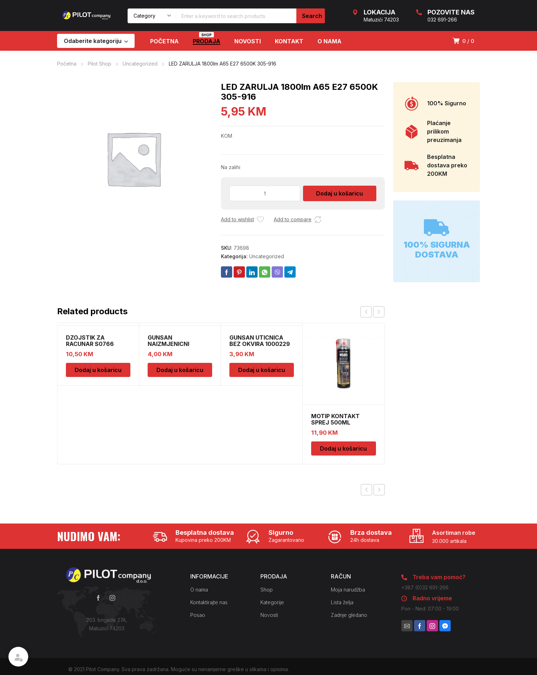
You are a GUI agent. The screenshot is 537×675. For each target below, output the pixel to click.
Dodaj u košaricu (339, 193)
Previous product (366, 489)
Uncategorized (140, 64)
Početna (66, 64)
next (378, 311)
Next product (379, 489)
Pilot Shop (99, 64)
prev (366, 311)
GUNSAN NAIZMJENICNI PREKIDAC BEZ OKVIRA (179, 344)
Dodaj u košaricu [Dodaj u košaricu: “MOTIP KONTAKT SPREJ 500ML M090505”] (343, 448)
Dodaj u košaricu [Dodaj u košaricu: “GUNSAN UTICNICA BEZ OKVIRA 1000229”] (261, 369)
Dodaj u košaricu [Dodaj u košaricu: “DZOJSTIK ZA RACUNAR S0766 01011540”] (98, 369)
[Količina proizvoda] (264, 193)
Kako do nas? (107, 642)
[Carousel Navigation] (372, 311)
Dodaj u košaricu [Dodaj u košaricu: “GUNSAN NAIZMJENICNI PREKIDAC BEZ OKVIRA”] (179, 369)
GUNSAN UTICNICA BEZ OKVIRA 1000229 (259, 340)
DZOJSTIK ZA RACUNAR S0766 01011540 (90, 344)
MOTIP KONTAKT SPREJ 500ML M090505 (335, 422)
